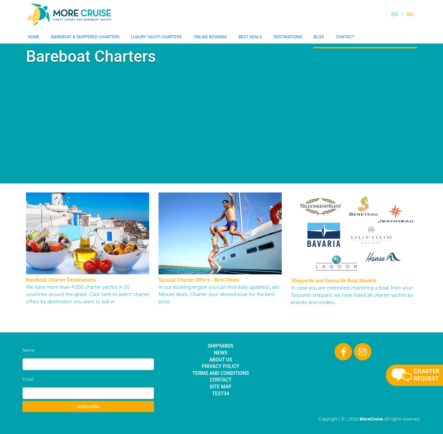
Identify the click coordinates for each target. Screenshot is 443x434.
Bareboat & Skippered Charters (85, 37)
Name (28, 350)
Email (28, 379)
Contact (345, 37)
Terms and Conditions (220, 373)
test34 (220, 393)
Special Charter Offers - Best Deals (199, 280)
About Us (220, 359)
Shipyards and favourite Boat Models (333, 280)
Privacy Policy (220, 366)
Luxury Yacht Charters (156, 37)
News (220, 353)
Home (33, 37)
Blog (319, 37)
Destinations (287, 37)
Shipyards (221, 346)
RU (410, 14)
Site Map (221, 386)
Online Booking (210, 37)
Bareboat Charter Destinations (61, 280)
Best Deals (250, 37)
